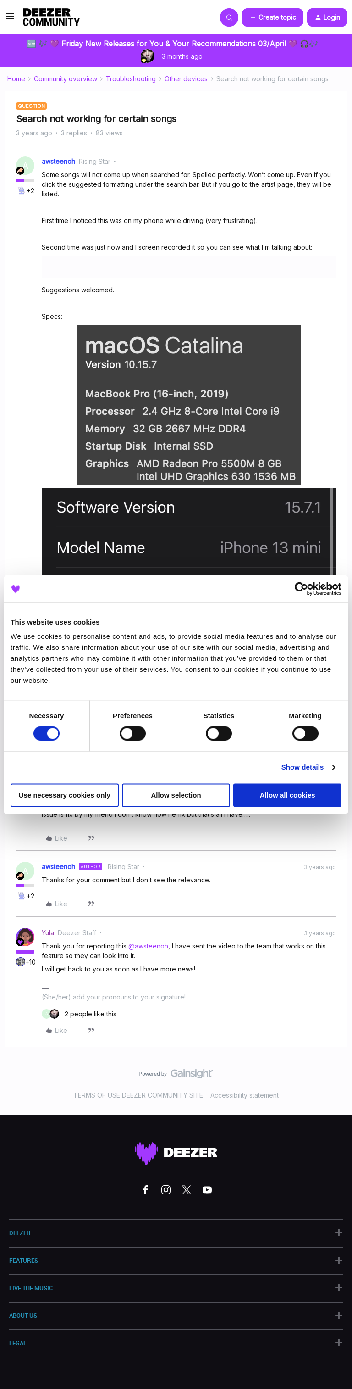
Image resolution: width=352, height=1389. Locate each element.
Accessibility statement (244, 1095)
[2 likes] (79, 1014)
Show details (302, 767)
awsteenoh (58, 161)
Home (16, 79)
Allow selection (176, 795)
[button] (10, 19)
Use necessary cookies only (64, 795)
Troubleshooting (131, 79)
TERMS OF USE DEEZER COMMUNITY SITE (138, 1095)
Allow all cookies (287, 795)
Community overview (65, 79)
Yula (48, 933)
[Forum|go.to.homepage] (51, 17)
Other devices (186, 79)
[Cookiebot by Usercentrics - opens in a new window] (301, 589)
